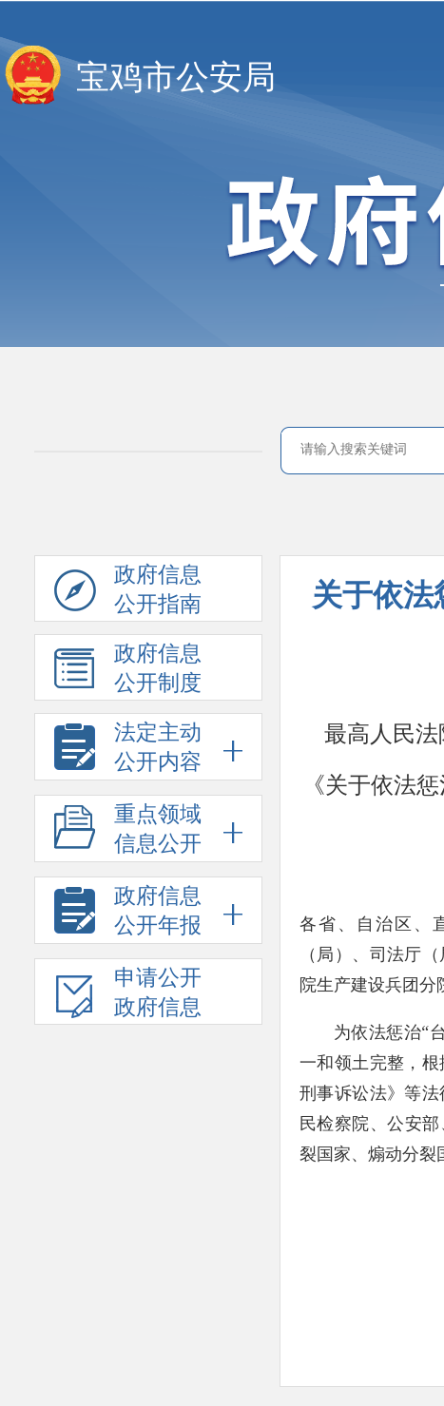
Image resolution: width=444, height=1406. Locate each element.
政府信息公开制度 (128, 671)
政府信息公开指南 (128, 592)
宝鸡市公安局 (176, 77)
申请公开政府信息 (128, 995)
